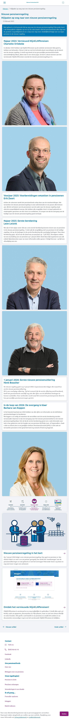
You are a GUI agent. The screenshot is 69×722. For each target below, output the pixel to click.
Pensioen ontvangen (12, 684)
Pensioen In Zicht (10, 680)
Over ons (8, 667)
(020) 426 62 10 (13, 649)
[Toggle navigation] (4, 2)
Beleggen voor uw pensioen (14, 672)
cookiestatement (34, 717)
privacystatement (21, 717)
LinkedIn (8, 659)
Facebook (8, 654)
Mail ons (11, 645)
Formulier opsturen (11, 696)
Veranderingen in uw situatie (14, 689)
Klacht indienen (10, 706)
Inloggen (8, 701)
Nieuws (5, 9)
